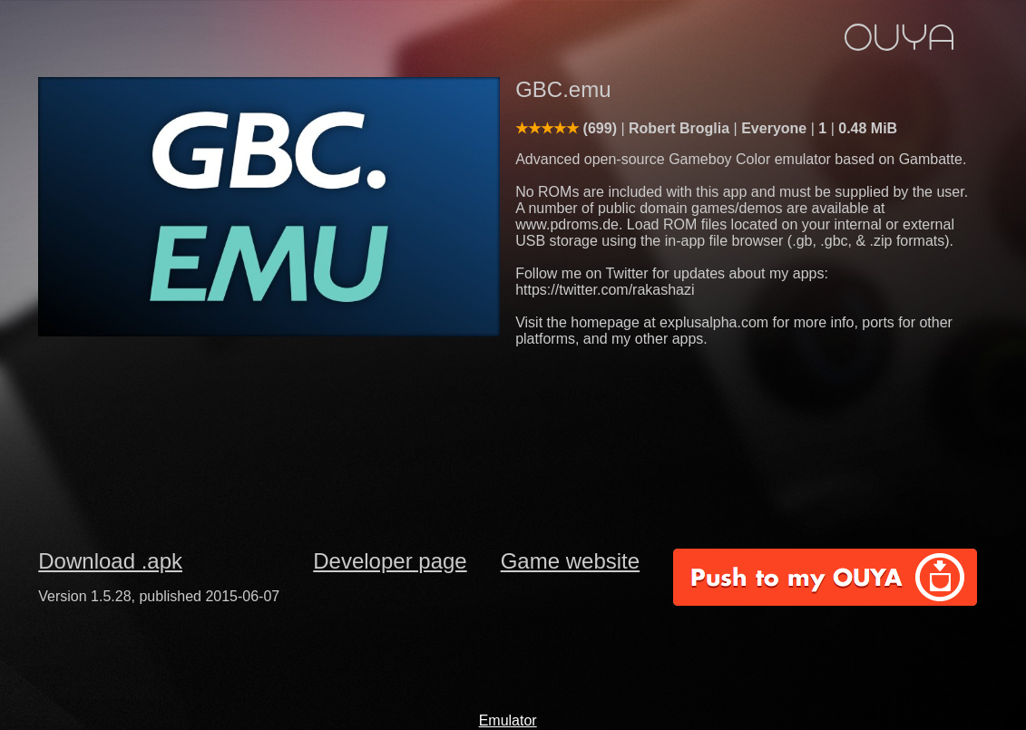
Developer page (389, 561)
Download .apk (110, 561)
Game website (570, 561)
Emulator (508, 720)
